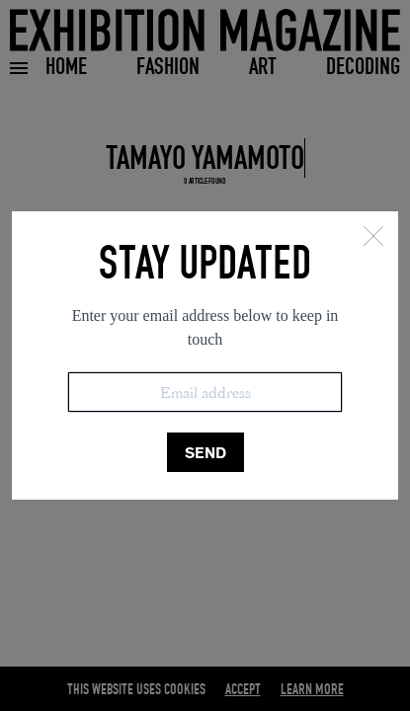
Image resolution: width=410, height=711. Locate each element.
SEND (205, 452)
